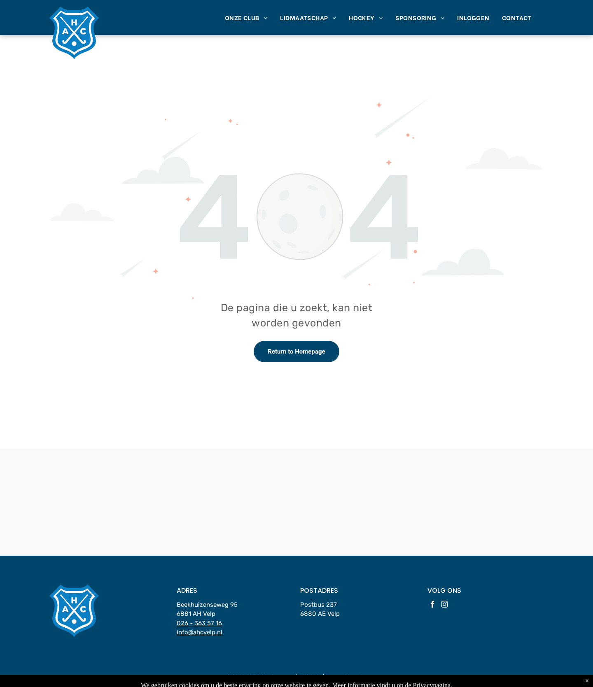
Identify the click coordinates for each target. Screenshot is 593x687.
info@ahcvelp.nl (199, 632)
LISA (361, 677)
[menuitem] (246, 17)
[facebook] (432, 605)
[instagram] (444, 605)
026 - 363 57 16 (199, 623)
